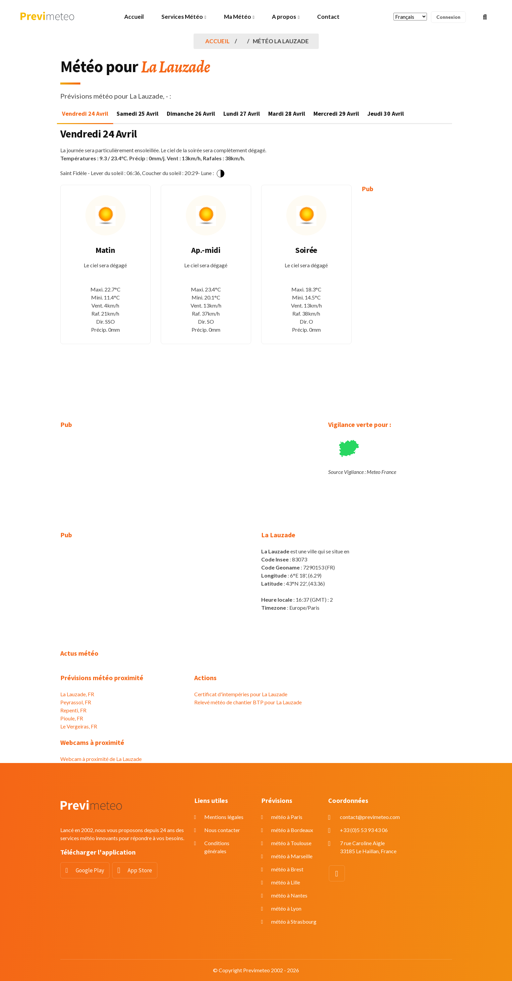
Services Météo (182, 16)
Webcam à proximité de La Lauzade (101, 759)
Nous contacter (222, 830)
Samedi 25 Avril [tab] (137, 113)
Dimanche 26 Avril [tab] (191, 113)
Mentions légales (223, 817)
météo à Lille (285, 882)
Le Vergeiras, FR (78, 726)
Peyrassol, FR (75, 702)
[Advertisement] (407, 301)
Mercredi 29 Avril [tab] (336, 113)
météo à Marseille (291, 856)
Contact (328, 16)
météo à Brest (287, 869)
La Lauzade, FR (77, 694)
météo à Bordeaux (292, 830)
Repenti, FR (73, 710)
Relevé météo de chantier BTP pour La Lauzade (248, 702)
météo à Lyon (286, 908)
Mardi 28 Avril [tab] (286, 113)
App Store (140, 870)
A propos (284, 16)
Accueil (134, 16)
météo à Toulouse (291, 843)
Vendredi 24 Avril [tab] (85, 113)
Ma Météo (237, 16)
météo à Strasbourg (293, 921)
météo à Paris (286, 817)
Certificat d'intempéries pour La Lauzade (240, 694)
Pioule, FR (71, 718)
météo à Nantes (289, 895)
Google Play (90, 870)
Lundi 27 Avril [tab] (241, 113)
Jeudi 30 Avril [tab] (385, 113)
